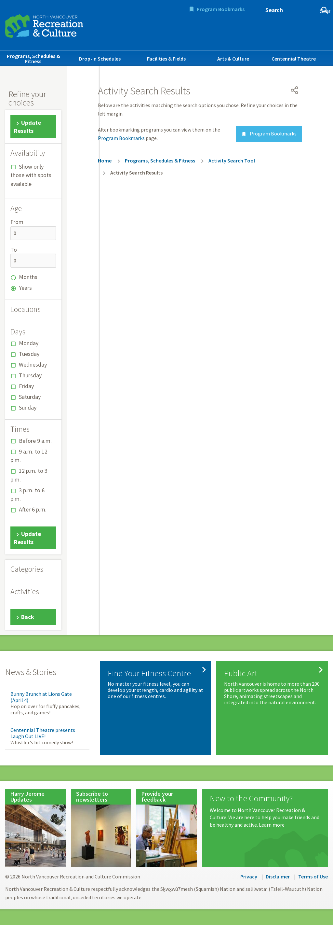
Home (105, 160)
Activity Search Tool (231, 160)
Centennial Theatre (294, 58)
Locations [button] (25, 309)
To (13, 249)
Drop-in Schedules (100, 58)
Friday (26, 386)
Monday (28, 343)
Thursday (30, 375)
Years (25, 287)
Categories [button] (26, 569)
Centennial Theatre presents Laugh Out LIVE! (42, 733)
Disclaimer (278, 876)
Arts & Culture (233, 58)
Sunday (27, 407)
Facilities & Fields (166, 58)
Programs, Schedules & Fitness (33, 58)
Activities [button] (24, 591)
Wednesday (33, 364)
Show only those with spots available (30, 175)
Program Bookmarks (221, 9)
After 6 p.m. (33, 509)
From (16, 222)
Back (27, 617)
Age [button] (16, 208)
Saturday (30, 396)
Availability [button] (27, 153)
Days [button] (17, 332)
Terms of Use (313, 876)
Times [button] (20, 429)
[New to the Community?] (265, 811)
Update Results (27, 126)
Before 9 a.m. (35, 440)
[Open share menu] (294, 90)
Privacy (248, 876)
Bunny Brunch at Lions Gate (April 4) (41, 697)
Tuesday (29, 353)
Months (28, 277)
